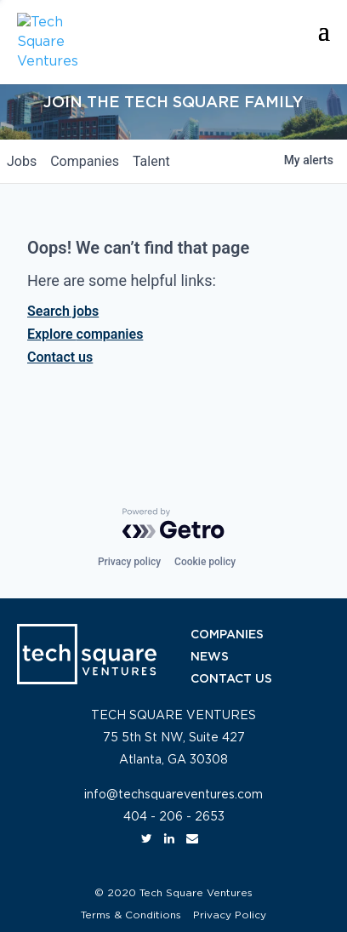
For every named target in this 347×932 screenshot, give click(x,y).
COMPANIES (227, 635)
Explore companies (85, 334)
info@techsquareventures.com (173, 795)
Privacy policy (129, 562)
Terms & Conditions (131, 915)
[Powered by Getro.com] (173, 523)
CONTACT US (231, 679)
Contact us (60, 357)
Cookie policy (205, 562)
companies (84, 161)
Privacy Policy (229, 915)
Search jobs (63, 311)
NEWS (210, 657)
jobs (22, 161)
